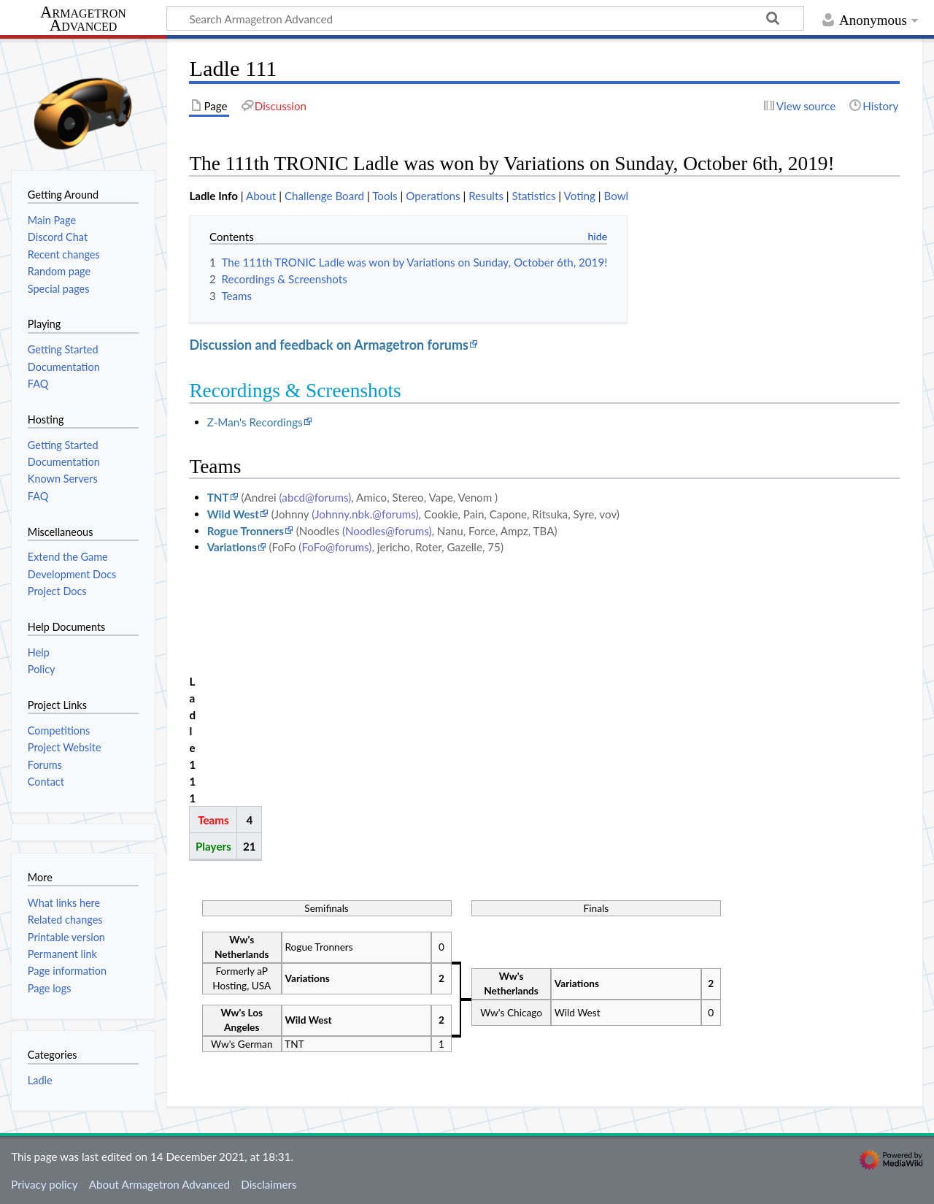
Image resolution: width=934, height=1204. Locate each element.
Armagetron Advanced (83, 19)
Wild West (233, 514)
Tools (385, 195)
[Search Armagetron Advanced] (485, 18)
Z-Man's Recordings (255, 422)
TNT (218, 497)
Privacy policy (44, 1184)
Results (485, 195)
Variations (232, 546)
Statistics (534, 195)
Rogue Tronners (245, 530)
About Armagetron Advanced (159, 1184)
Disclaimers (268, 1184)
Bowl (615, 195)
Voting (579, 195)
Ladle (40, 1080)
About (261, 195)
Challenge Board (324, 195)
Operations (433, 195)
